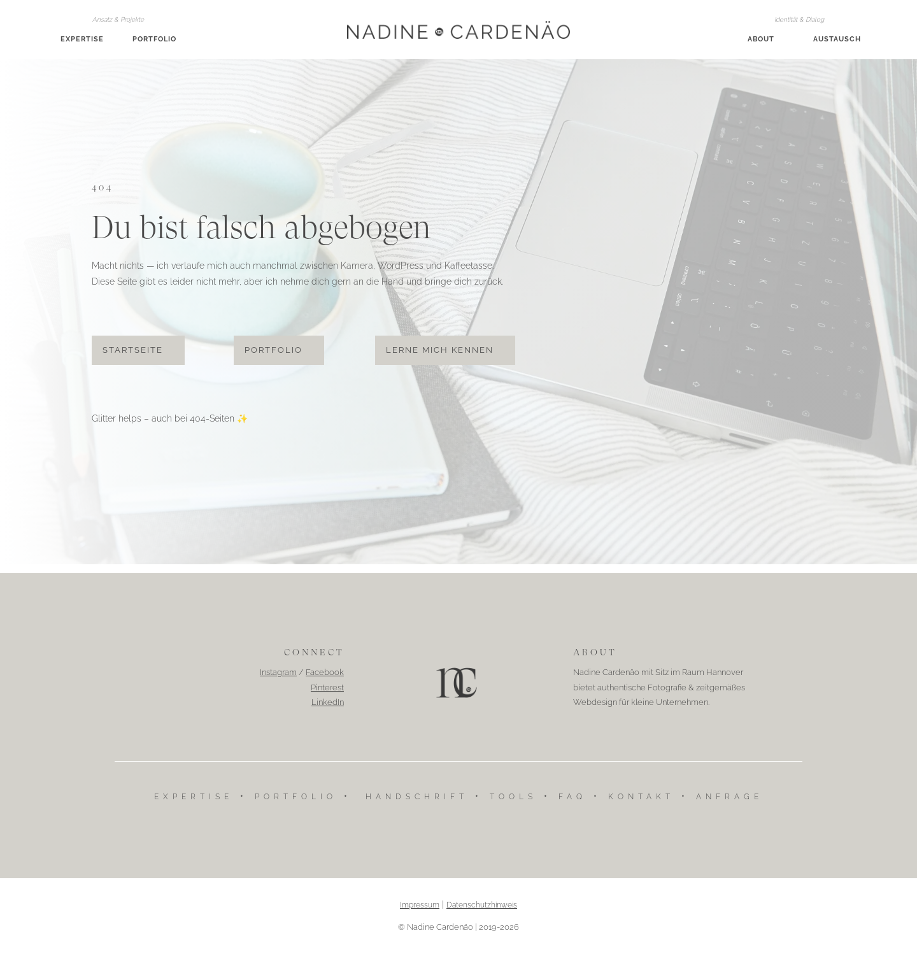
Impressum (419, 919)
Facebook (325, 687)
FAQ (572, 811)
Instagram (278, 687)
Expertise (82, 39)
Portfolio (154, 39)
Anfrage (729, 811)
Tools (513, 811)
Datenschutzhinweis (481, 919)
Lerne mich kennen (440, 364)
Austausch (837, 39)
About (761, 39)
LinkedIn (327, 717)
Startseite (133, 364)
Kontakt (641, 811)
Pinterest (327, 702)
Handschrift (417, 811)
